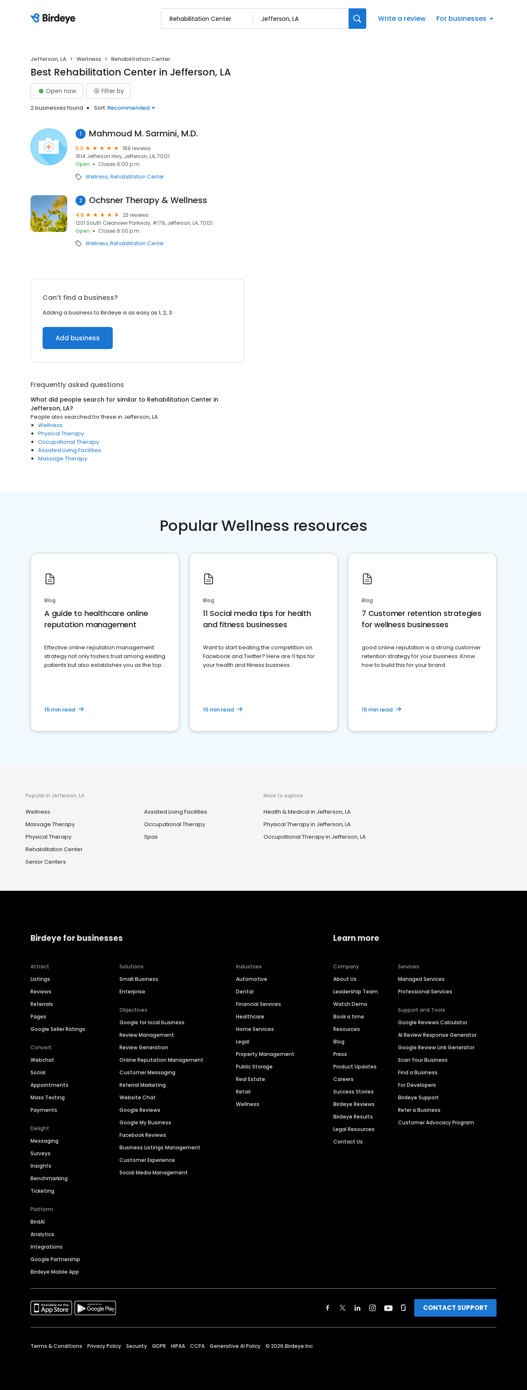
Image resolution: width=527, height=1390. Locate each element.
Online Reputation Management (161, 1059)
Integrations (46, 1246)
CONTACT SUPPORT (455, 1307)
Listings (40, 979)
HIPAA (178, 1346)
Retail (243, 1091)
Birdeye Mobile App (54, 1271)
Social (38, 1072)
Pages (38, 1016)
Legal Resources (354, 1129)
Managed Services (421, 979)
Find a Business (418, 1072)
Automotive (251, 979)
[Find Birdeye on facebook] (327, 1308)
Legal (242, 1041)
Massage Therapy (62, 458)
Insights (40, 1165)
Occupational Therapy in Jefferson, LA (315, 837)
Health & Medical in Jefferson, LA (307, 812)
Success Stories (353, 1091)
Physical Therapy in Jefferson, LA (307, 824)
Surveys (40, 1153)
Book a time (348, 1016)
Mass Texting (47, 1097)
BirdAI (37, 1221)
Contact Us (348, 1141)
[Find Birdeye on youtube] (388, 1308)
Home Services (255, 1029)
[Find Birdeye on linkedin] (357, 1308)
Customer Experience (147, 1160)
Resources (346, 1029)
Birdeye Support (418, 1097)
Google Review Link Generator (436, 1047)
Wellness (88, 59)
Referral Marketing (142, 1084)
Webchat (42, 1059)
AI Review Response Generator (437, 1034)
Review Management (146, 1034)
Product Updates (355, 1066)
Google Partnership (55, 1259)
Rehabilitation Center (137, 176)
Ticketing (42, 1190)
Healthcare (250, 1016)
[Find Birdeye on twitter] (343, 1308)
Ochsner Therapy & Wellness (148, 200)
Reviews (40, 991)
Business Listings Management (159, 1147)
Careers (343, 1079)
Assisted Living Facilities (69, 450)
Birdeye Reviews (354, 1104)
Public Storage (254, 1066)
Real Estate (250, 1079)
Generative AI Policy (235, 1346)
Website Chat (137, 1097)
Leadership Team (355, 991)
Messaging (44, 1140)
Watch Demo (350, 1004)
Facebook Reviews (142, 1135)
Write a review (402, 18)
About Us (345, 979)
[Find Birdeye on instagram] (372, 1308)
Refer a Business (419, 1110)
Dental (244, 991)
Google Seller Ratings (57, 1029)
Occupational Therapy (68, 442)
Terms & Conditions (56, 1346)
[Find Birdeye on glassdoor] (403, 1308)
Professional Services (425, 991)
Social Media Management (153, 1172)
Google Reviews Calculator (432, 1022)
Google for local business (152, 1022)
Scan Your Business (423, 1059)
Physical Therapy (61, 433)
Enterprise (132, 991)
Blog (339, 1041)
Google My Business (145, 1122)
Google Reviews (139, 1110)
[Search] (357, 18)
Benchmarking (49, 1178)
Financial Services (258, 1004)
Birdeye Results (353, 1116)
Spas (151, 837)
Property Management (265, 1054)
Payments (43, 1110)
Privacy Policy (104, 1346)
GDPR (159, 1346)
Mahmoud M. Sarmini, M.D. (143, 133)
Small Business (138, 979)
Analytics (42, 1234)
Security (136, 1346)
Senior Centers (45, 862)
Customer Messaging (147, 1072)
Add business (78, 338)
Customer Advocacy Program (436, 1122)
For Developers (417, 1084)
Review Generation (143, 1047)
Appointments (49, 1084)
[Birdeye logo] (54, 19)
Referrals (41, 1004)
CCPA (197, 1346)
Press (340, 1054)
